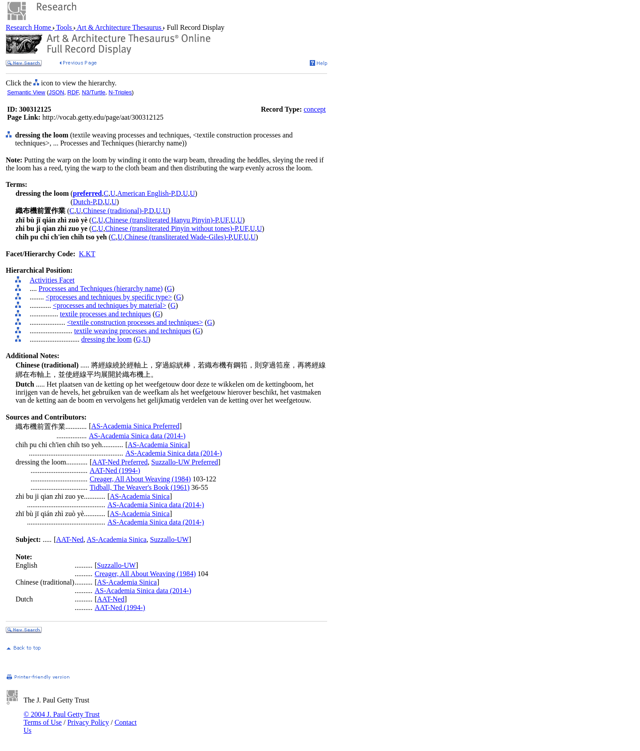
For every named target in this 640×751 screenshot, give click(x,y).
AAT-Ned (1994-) (115, 470)
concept (315, 109)
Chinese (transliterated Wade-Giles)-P (178, 237)
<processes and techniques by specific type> (109, 297)
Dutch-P (84, 202)
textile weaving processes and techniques (132, 331)
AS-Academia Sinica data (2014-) (137, 436)
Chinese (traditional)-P (115, 210)
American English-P (145, 193)
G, (139, 339)
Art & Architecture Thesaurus (119, 27)
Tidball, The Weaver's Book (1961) (140, 487)
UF (224, 220)
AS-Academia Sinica (158, 444)
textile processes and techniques (105, 314)
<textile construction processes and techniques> (135, 322)
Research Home (29, 27)
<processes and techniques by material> (109, 305)
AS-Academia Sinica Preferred (135, 426)
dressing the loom (106, 339)
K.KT (87, 254)
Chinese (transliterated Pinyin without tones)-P (171, 228)
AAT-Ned (70, 539)
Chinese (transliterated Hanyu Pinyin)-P (161, 220)
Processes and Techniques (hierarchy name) (101, 288)
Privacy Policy (88, 722)
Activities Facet (52, 280)
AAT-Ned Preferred (120, 462)
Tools (64, 27)
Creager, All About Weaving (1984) (140, 479)
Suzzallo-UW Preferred (184, 462)
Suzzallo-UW (169, 539)
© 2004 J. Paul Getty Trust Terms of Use (62, 718)
